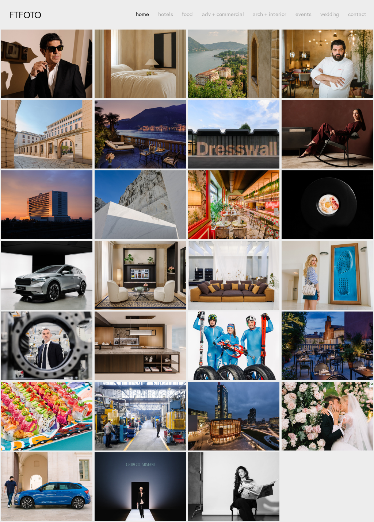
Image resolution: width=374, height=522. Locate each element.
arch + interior (269, 14)
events (303, 14)
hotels (165, 14)
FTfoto (25, 14)
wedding (329, 14)
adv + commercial (223, 14)
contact (357, 14)
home (142, 14)
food (187, 14)
